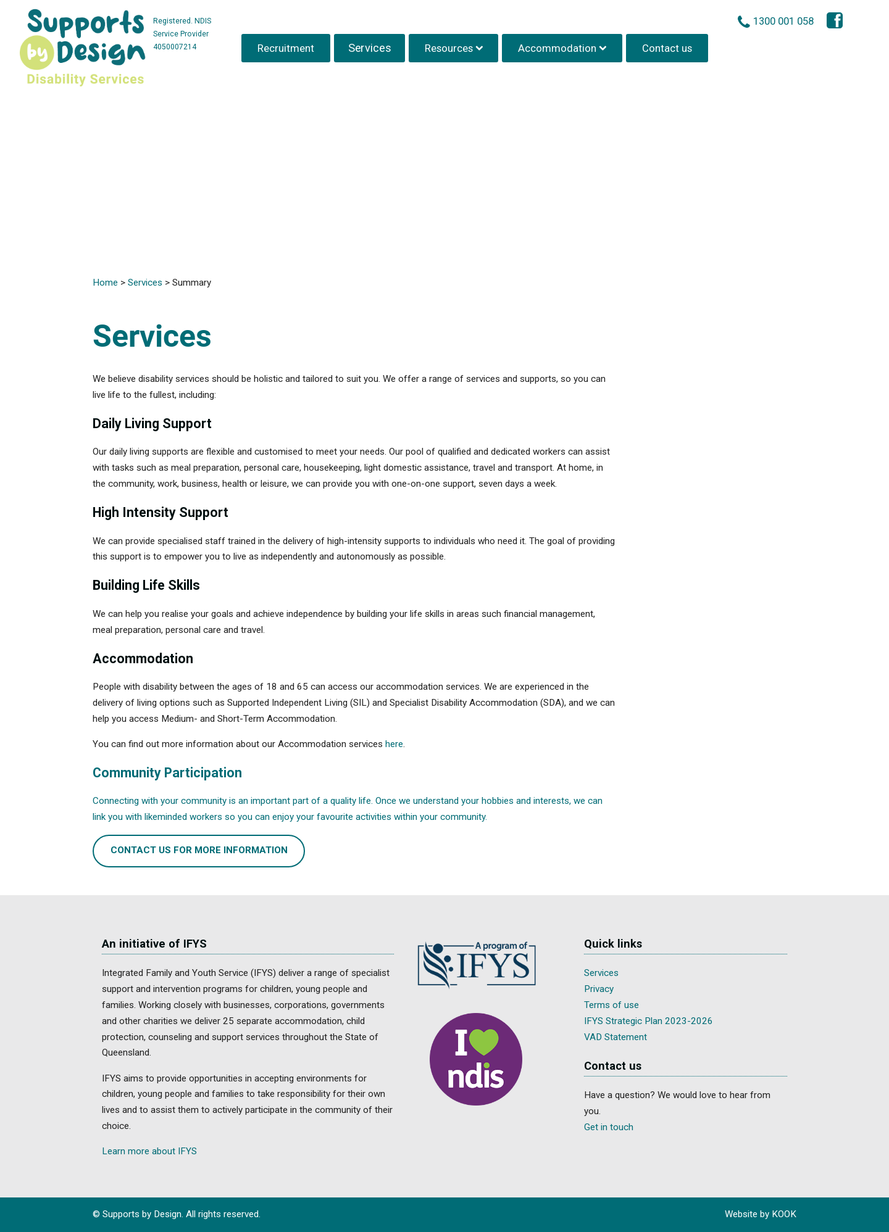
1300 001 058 (786, 19)
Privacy (599, 988)
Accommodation (559, 45)
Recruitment (287, 45)
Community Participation (167, 772)
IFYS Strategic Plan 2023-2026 (648, 1021)
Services (370, 45)
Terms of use (611, 1005)
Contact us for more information (199, 850)
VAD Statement (615, 1037)
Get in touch (608, 1127)
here (394, 744)
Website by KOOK (760, 1214)
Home (105, 282)
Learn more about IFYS (149, 1151)
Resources (450, 45)
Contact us (668, 45)
